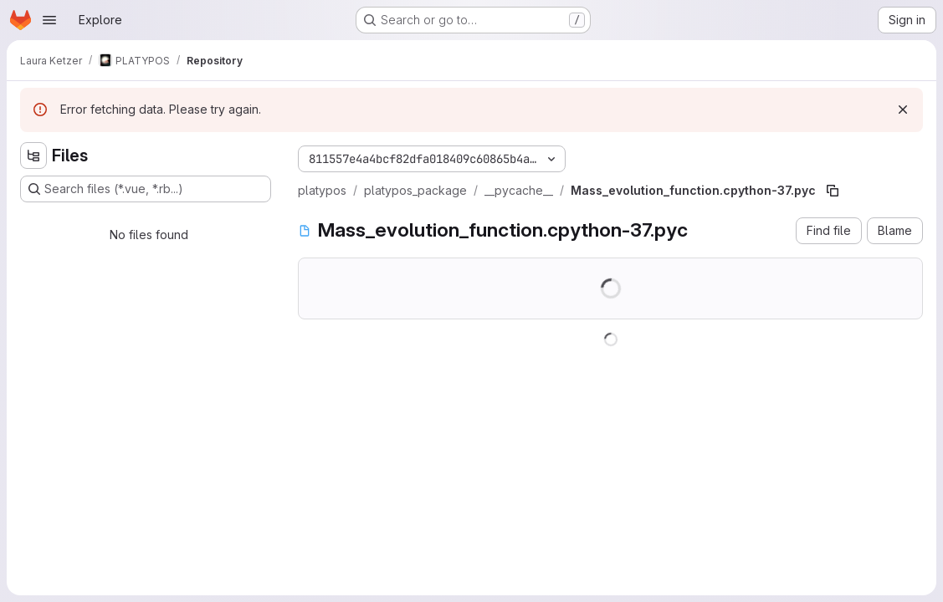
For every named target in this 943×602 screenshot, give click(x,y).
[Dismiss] (903, 109)
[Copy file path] (832, 190)
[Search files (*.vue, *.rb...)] (145, 189)
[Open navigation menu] (49, 20)
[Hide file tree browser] (33, 155)
